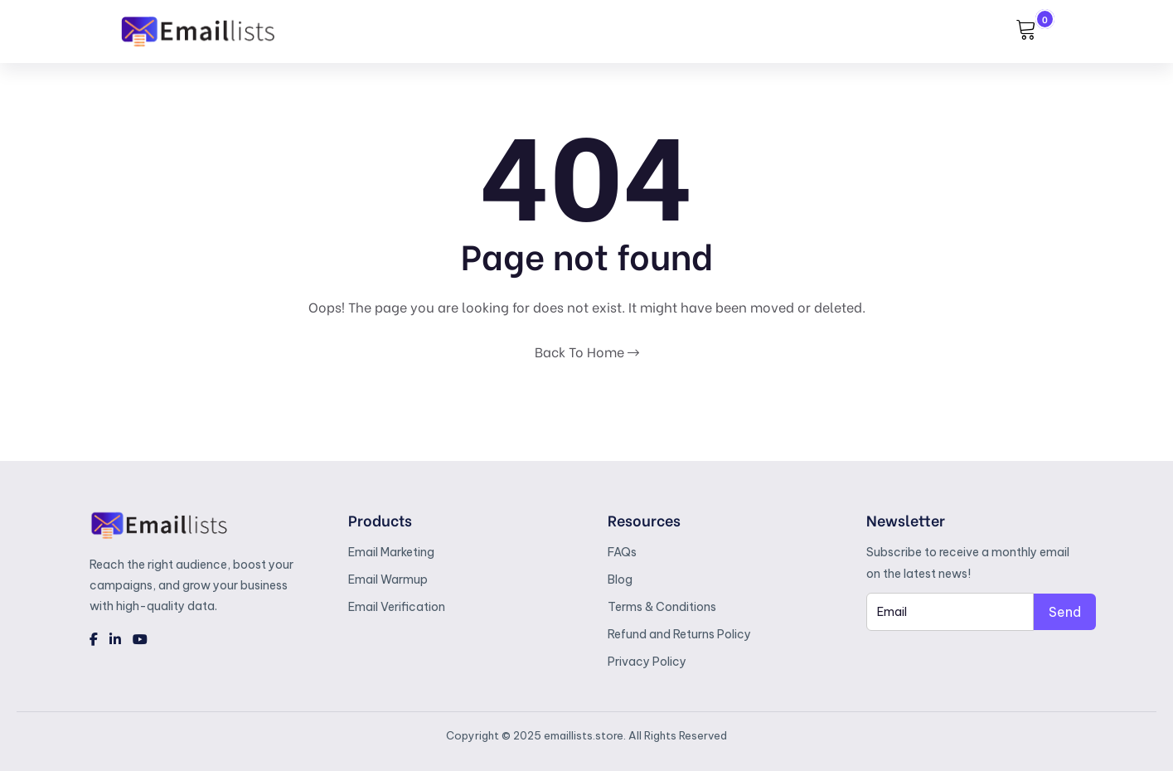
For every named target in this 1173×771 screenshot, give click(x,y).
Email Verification (396, 606)
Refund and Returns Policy (679, 634)
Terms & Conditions (662, 606)
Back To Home (587, 351)
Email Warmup (388, 579)
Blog (620, 579)
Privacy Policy (647, 661)
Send (1065, 612)
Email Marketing (391, 552)
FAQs (622, 552)
